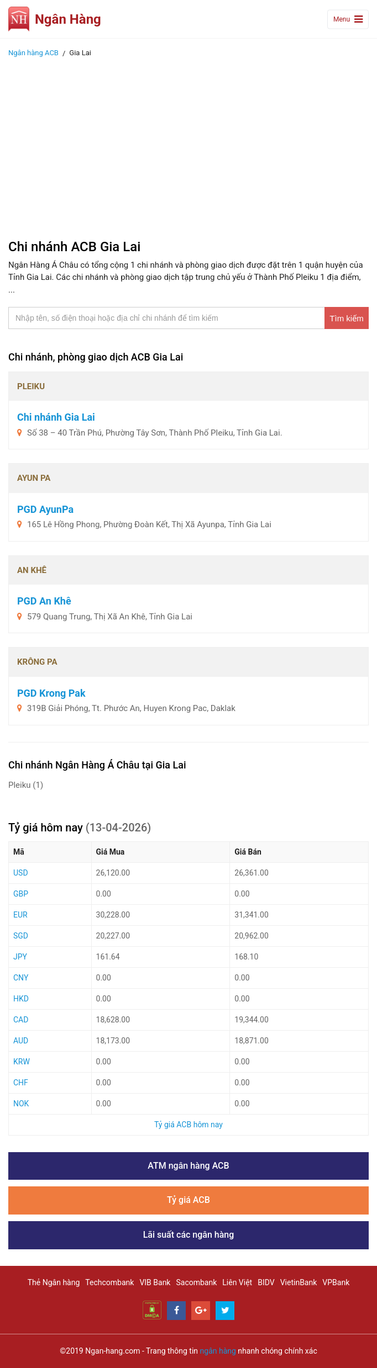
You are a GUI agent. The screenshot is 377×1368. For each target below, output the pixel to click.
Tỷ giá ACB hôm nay (188, 1124)
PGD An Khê (44, 601)
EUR (20, 914)
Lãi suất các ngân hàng (188, 1234)
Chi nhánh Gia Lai (56, 417)
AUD (20, 1040)
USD (20, 872)
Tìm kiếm (346, 318)
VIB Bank (154, 1282)
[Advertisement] (188, 145)
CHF (20, 1082)
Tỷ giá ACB (188, 1200)
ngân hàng (218, 1350)
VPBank (335, 1282)
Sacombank (196, 1282)
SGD (20, 935)
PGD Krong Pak (51, 693)
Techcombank (109, 1282)
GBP (20, 893)
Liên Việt (237, 1282)
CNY (20, 977)
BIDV (266, 1282)
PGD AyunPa (45, 509)
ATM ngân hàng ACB (188, 1165)
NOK (21, 1103)
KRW (21, 1061)
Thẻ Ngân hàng (54, 1282)
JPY (20, 956)
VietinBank (298, 1282)
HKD (21, 998)
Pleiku (25, 785)
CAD (20, 1019)
